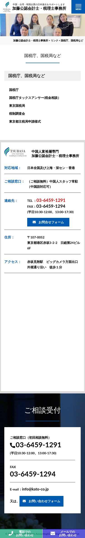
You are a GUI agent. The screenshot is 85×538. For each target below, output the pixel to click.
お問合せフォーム (51, 222)
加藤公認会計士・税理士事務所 (39, 6)
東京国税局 (17, 105)
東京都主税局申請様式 (25, 121)
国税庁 (14, 90)
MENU (78, 9)
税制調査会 (17, 113)
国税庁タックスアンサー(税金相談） (35, 98)
